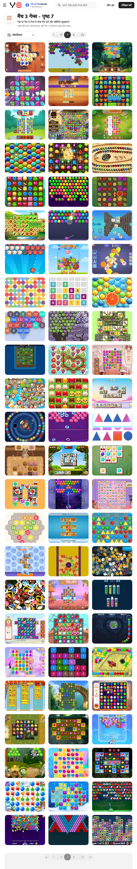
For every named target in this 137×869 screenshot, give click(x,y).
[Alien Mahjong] (112, 830)
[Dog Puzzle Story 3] (25, 628)
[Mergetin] (68, 662)
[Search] (58, 5)
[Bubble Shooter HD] (68, 225)
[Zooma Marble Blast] (112, 158)
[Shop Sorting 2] (25, 561)
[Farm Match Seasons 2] (112, 125)
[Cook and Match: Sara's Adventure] (112, 360)
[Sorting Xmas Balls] (112, 595)
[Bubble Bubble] (68, 830)
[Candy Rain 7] (68, 763)
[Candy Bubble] (68, 427)
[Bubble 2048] (25, 326)
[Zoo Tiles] (112, 460)
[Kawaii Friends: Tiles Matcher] (112, 225)
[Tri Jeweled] (68, 729)
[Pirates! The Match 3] (68, 628)
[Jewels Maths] (68, 158)
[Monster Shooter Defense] (112, 628)
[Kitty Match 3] (112, 494)
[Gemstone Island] (25, 158)
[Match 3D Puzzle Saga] (112, 259)
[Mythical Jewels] (112, 696)
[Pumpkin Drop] (112, 561)
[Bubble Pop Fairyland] (68, 494)
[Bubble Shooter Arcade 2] (112, 729)
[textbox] (21, 35)
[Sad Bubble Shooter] (68, 57)
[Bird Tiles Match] (68, 460)
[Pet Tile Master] (112, 393)
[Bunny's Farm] (25, 125)
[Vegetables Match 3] (25, 225)
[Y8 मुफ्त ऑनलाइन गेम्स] (16, 5)
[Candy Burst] (25, 192)
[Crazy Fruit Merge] (68, 259)
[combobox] (21, 35)
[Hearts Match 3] (112, 763)
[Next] (90, 857)
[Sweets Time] (25, 460)
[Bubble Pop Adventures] (25, 763)
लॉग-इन (110, 5)
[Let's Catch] (68, 292)
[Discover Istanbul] (68, 125)
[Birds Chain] (25, 595)
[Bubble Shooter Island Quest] (112, 57)
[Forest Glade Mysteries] (112, 91)
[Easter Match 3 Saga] (68, 561)
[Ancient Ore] (112, 192)
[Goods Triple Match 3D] (68, 528)
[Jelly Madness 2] (25, 662)
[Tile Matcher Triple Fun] (25, 57)
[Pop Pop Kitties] (25, 259)
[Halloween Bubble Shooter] (68, 326)
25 (82, 34)
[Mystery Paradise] (68, 696)
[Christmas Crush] (25, 796)
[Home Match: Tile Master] (68, 91)
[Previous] (47, 857)
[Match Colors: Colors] (25, 292)
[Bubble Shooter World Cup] (112, 796)
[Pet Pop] (68, 393)
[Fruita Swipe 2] (68, 360)
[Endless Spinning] (25, 427)
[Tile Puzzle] (25, 494)
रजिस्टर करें (126, 5)
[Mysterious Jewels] (25, 91)
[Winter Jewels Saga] (68, 796)
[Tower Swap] (25, 360)
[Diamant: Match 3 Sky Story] (25, 729)
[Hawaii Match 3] (68, 595)
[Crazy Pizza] (25, 696)
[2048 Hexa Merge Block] (25, 528)
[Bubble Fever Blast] (68, 192)
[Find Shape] (112, 427)
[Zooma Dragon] (112, 662)
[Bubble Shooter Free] (25, 830)
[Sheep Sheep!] (112, 326)
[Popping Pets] (25, 393)
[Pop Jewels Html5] (112, 528)
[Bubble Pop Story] (112, 292)
